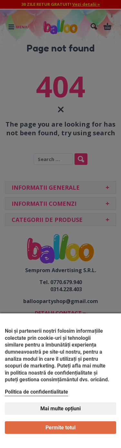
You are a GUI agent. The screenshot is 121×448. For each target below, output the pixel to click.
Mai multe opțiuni (60, 408)
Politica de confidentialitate (36, 392)
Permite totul (60, 427)
